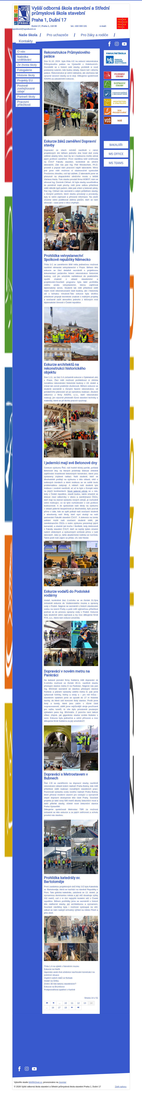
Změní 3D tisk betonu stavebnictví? (60, 984)
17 (59, 1007)
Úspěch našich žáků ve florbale (58, 978)
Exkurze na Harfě (52, 969)
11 (72, 1003)
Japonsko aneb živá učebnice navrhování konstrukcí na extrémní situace (69, 973)
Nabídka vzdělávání (24, 58)
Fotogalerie (24, 70)
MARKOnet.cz (35, 1082)
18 (65, 1007)
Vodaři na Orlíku (51, 981)
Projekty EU (25, 80)
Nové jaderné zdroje (77, 491)
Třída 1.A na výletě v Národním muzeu (61, 966)
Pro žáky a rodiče (94, 35)
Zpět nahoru (120, 1086)
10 (65, 1003)
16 (53, 1007)
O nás (21, 51)
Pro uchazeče (57, 35)
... (59, 1003)
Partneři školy (26, 96)
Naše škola (28, 35)
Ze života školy (27, 64)
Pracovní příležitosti (24, 103)
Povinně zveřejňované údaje (26, 88)
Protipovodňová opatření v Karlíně (59, 989)
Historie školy (26, 75)
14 (91, 1003)
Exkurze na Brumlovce (54, 986)
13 (85, 1003)
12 (78, 1003)
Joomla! (62, 1082)
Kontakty (26, 41)
